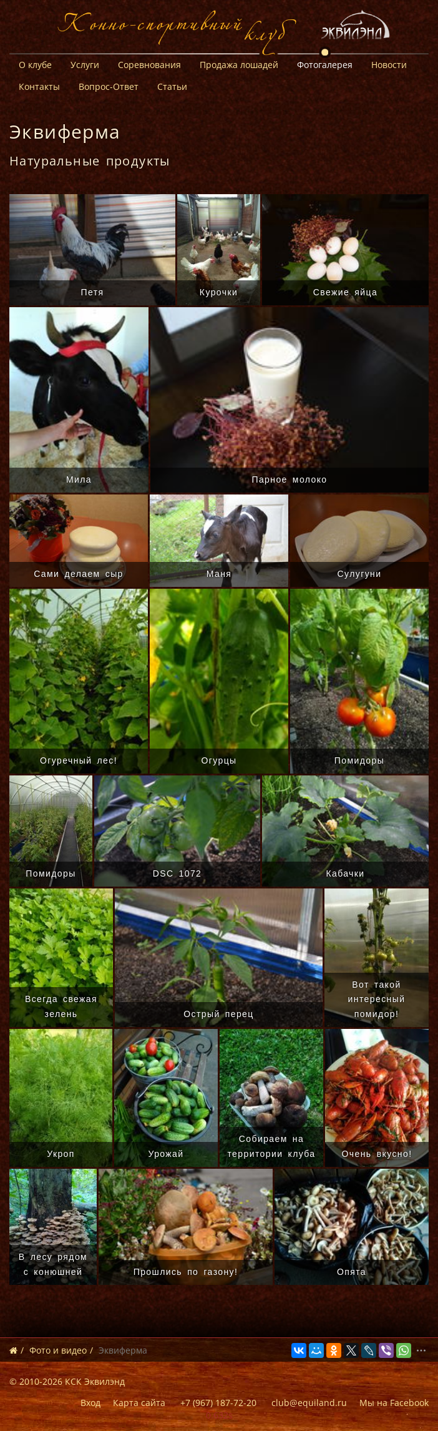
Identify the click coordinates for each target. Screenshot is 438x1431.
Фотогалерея (325, 65)
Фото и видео (58, 1350)
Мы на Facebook (394, 1403)
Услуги (85, 65)
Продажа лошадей (239, 65)
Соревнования (149, 65)
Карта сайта (139, 1403)
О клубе (35, 65)
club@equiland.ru (309, 1403)
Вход (90, 1403)
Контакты (39, 86)
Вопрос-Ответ (109, 86)
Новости (389, 65)
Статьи (172, 86)
